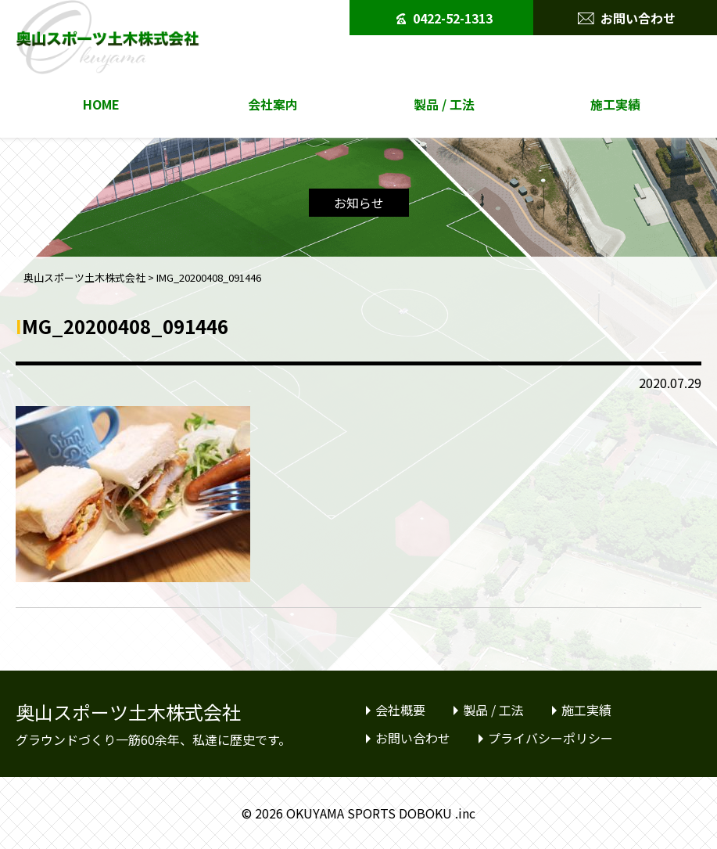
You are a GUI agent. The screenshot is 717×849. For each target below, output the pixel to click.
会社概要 (400, 709)
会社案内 (273, 104)
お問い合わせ (627, 14)
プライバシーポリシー (550, 737)
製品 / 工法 (444, 104)
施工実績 (615, 104)
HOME (101, 104)
